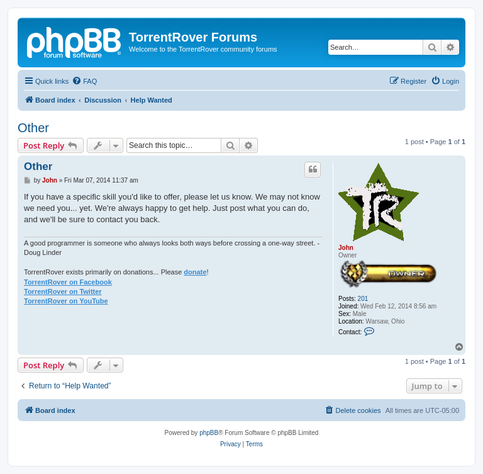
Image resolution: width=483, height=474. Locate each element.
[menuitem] (84, 81)
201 (363, 298)
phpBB (208, 432)
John (345, 247)
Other (33, 128)
